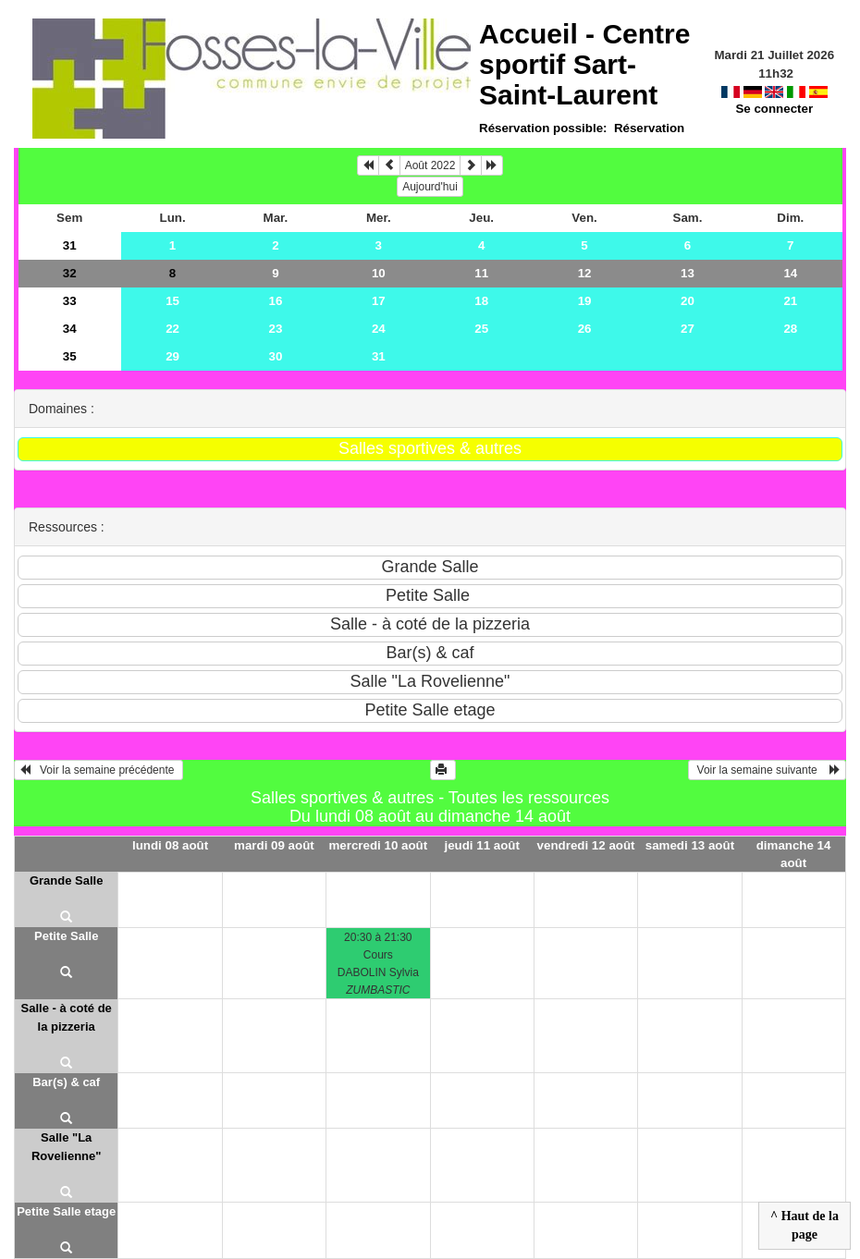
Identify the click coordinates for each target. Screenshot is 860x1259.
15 (172, 301)
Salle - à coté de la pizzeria (66, 1017)
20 (687, 301)
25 (481, 329)
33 (70, 301)
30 (276, 356)
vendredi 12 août (586, 845)
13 (687, 273)
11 (481, 273)
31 (70, 245)
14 (790, 273)
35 (70, 356)
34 (70, 329)
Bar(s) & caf (66, 1082)
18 (481, 301)
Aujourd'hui (430, 186)
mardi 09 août (274, 845)
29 (172, 356)
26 (585, 329)
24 (379, 329)
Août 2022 (430, 165)
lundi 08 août (170, 845)
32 (70, 273)
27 (687, 329)
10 (379, 273)
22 (172, 329)
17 (379, 301)
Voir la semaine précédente (98, 770)
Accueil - (584, 64)
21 (790, 301)
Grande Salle (66, 880)
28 (790, 329)
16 (276, 301)
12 (585, 273)
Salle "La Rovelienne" (66, 1147)
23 (276, 329)
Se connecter (774, 109)
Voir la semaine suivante (767, 770)
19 (585, 301)
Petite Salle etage (66, 1211)
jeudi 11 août (481, 845)
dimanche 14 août (793, 854)
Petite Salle (66, 936)
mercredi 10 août (377, 845)
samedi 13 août (689, 845)
